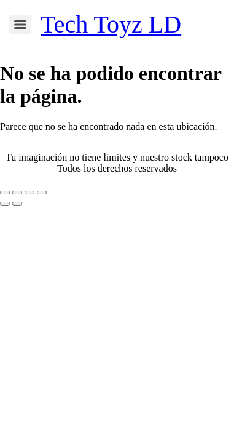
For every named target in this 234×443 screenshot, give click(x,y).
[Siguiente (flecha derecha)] (17, 204)
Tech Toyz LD (111, 24)
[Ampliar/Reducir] (5, 192)
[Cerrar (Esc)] (42, 192)
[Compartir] (29, 192)
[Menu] (20, 24)
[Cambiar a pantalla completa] (17, 192)
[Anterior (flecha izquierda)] (5, 204)
